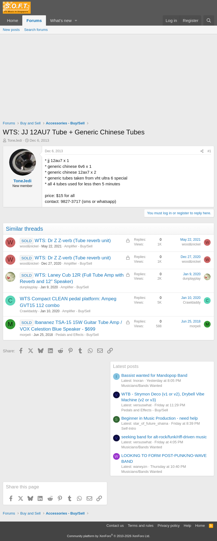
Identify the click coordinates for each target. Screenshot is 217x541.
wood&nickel (29, 246)
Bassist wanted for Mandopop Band (154, 375)
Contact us (115, 525)
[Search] (208, 20)
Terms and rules (140, 525)
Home (12, 20)
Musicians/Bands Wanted (141, 385)
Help (187, 525)
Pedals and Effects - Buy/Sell (77, 335)
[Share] (202, 151)
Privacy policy (169, 525)
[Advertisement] (108, 76)
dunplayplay (29, 287)
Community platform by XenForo (108, 536)
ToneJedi (15, 140)
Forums (34, 20)
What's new (61, 20)
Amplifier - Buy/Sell (78, 246)
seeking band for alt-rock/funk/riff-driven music (164, 436)
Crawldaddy (28, 311)
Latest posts (126, 366)
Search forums (36, 30)
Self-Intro (128, 428)
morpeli (25, 335)
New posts (11, 30)
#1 (209, 151)
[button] (76, 20)
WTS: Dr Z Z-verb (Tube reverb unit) (73, 240)
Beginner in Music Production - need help (159, 418)
